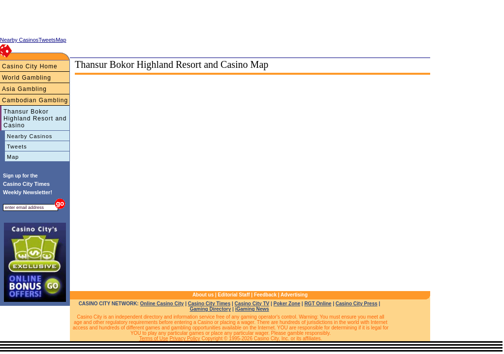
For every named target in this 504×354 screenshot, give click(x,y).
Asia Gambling (24, 89)
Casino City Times (209, 303)
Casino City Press (357, 303)
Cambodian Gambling (35, 100)
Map (13, 157)
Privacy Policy (184, 338)
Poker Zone (287, 303)
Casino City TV (252, 303)
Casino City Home (30, 66)
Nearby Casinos (29, 136)
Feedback (265, 294)
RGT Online (317, 303)
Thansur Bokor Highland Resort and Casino (34, 118)
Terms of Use (153, 338)
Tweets (17, 146)
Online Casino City (162, 303)
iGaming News (252, 309)
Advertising (294, 294)
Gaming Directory (210, 309)
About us (203, 294)
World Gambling (26, 77)
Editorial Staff (234, 294)
